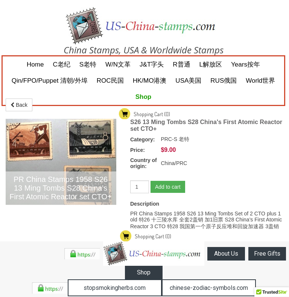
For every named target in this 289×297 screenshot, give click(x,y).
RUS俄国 (223, 80)
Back (19, 105)
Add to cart (168, 187)
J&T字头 (152, 64)
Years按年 (245, 64)
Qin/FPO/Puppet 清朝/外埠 (50, 80)
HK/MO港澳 (150, 80)
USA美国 (188, 80)
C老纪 (61, 64)
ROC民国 (110, 80)
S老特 (87, 64)
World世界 (260, 80)
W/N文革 (118, 64)
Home (35, 64)
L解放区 (210, 64)
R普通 (181, 64)
